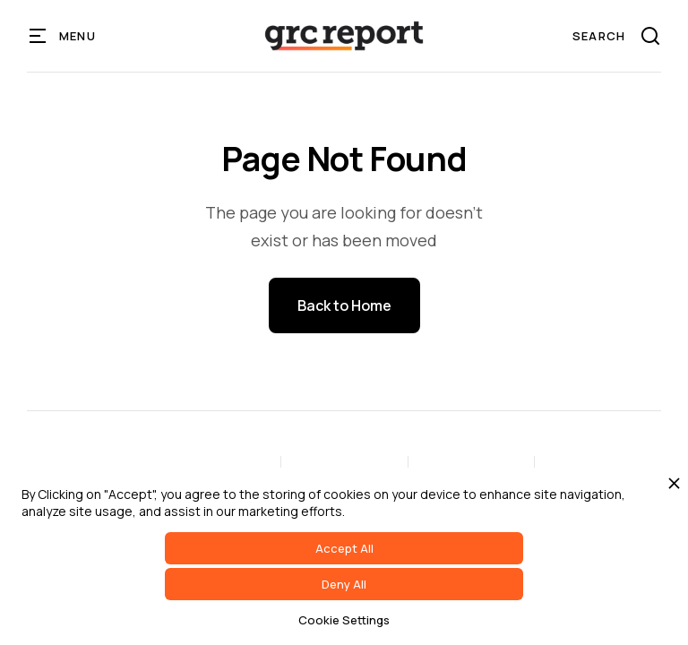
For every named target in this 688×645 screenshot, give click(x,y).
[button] (63, 36)
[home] (344, 36)
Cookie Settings (344, 620)
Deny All (344, 584)
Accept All (344, 548)
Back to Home (344, 305)
